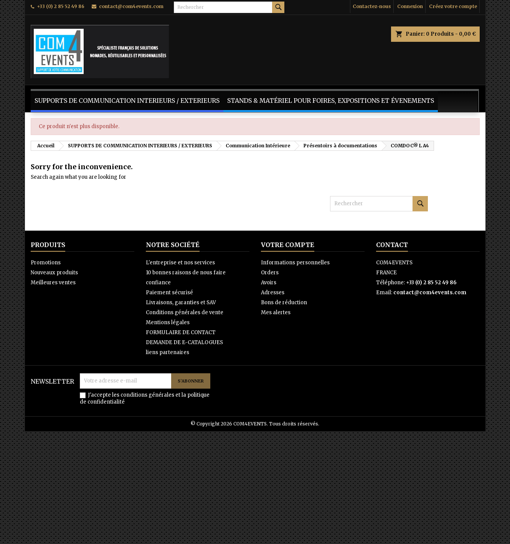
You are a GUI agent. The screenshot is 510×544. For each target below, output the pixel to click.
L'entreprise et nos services (180, 262)
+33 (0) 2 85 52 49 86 (60, 6)
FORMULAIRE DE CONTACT (181, 332)
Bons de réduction (284, 302)
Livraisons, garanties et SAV (181, 302)
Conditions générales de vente (184, 312)
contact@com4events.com (131, 6)
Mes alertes (275, 312)
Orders (270, 272)
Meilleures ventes (53, 282)
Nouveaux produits (54, 272)
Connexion (410, 6)
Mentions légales (168, 322)
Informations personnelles (295, 262)
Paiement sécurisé (169, 292)
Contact (392, 245)
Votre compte (287, 245)
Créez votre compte (453, 6)
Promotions (46, 262)
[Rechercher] (229, 7)
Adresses (272, 292)
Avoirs (268, 282)
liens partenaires (167, 352)
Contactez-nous (372, 6)
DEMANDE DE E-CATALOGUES (184, 342)
